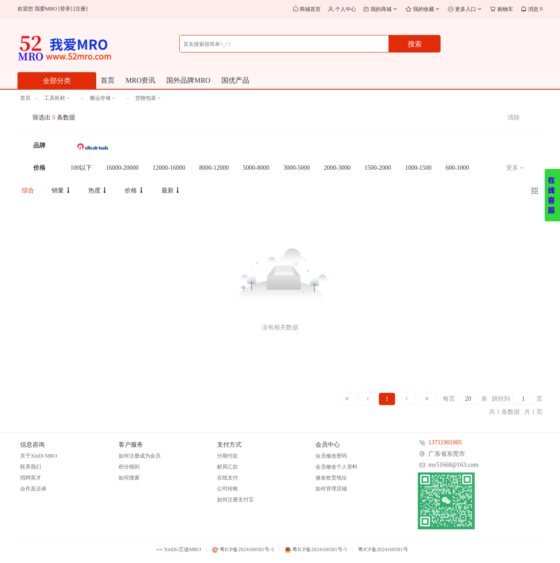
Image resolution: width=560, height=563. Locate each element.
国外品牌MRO (188, 80)
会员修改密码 (331, 456)
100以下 (81, 167)
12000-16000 (169, 167)
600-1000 (457, 167)
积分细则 (129, 467)
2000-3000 (337, 167)
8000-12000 (214, 167)
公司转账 (227, 489)
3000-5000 (297, 167)
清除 (514, 117)
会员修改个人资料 (336, 467)
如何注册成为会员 (140, 456)
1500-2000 (377, 167)
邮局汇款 (227, 467)
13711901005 (445, 442)
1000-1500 (418, 167)
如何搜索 (129, 478)
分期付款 (227, 456)
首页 (108, 80)
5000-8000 (256, 167)
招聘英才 (30, 478)
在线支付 (227, 478)
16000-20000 (122, 167)
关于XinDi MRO (38, 456)
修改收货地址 (331, 478)
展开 (552, 195)
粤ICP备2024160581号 (383, 549)
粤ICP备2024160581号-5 (243, 549)
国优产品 (235, 80)
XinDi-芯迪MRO (178, 549)
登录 (65, 9)
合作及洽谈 (33, 489)
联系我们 (30, 467)
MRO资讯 (140, 80)
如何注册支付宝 (235, 500)
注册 (80, 9)
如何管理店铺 (331, 489)
